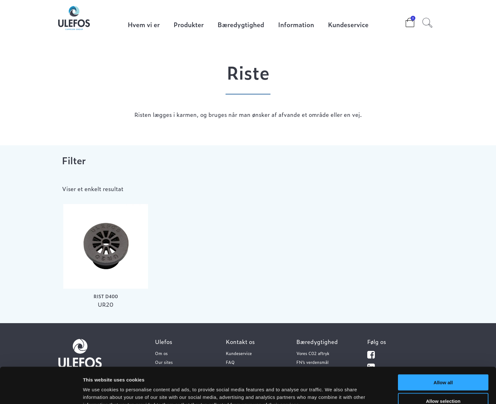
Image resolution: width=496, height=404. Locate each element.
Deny (443, 385)
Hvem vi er (144, 25)
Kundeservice (348, 25)
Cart (405, 20)
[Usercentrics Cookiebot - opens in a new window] (41, 391)
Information (296, 25)
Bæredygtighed (241, 25)
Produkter (189, 25)
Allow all (443, 348)
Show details (332, 391)
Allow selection (443, 367)
